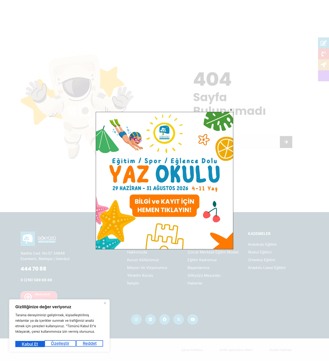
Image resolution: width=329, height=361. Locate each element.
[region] (59, 327)
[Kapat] (105, 306)
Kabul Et (89, 344)
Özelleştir (30, 344)
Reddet (61, 344)
